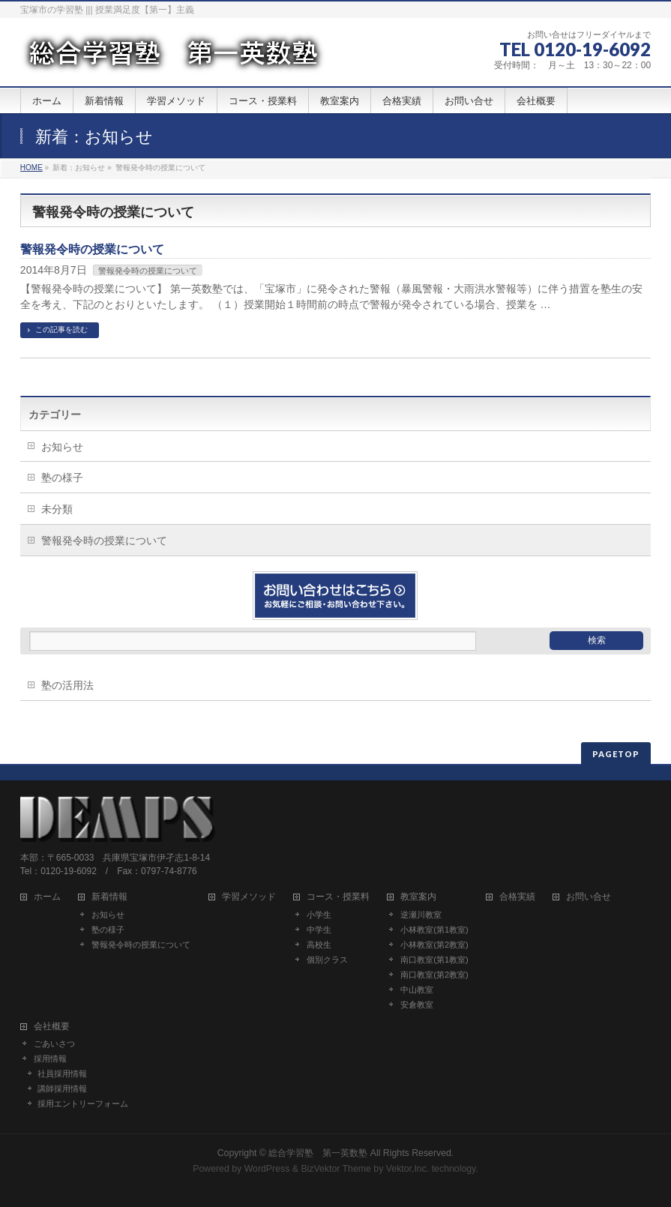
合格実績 (517, 897)
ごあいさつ (54, 1043)
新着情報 (109, 897)
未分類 (57, 509)
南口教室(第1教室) (434, 959)
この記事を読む (61, 329)
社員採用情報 (62, 1073)
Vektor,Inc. (408, 1169)
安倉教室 (416, 1004)
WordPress (267, 1169)
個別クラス (327, 959)
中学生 (319, 929)
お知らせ (62, 447)
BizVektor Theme (336, 1169)
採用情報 (50, 1058)
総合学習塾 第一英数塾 (317, 1153)
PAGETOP (616, 754)
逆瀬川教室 (421, 914)
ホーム (47, 897)
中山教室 (416, 989)
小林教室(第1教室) (434, 929)
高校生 (319, 944)
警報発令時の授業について (92, 249)
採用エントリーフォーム (82, 1103)
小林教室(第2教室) (434, 944)
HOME (31, 167)
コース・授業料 (338, 897)
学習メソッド (249, 897)
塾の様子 (62, 478)
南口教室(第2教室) (434, 974)
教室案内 (418, 897)
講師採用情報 (62, 1088)
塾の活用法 (67, 685)
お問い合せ (588, 897)
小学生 (319, 914)
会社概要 (52, 1027)
